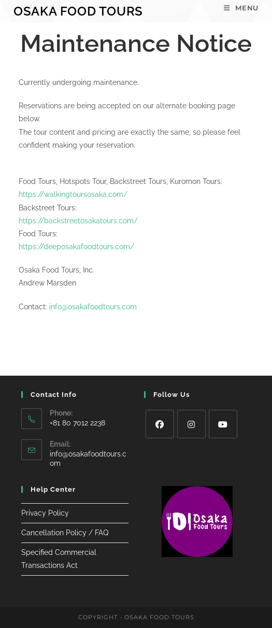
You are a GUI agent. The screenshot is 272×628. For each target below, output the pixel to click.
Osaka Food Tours (78, 11)
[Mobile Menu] (241, 8)
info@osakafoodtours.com (93, 307)
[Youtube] (223, 424)
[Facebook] (160, 424)
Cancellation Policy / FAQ (64, 533)
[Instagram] (191, 424)
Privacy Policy (45, 513)
